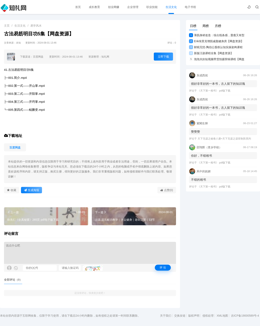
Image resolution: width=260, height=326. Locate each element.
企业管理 (132, 7)
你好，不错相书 (201, 155)
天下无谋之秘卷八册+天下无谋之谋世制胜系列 (224, 138)
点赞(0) (166, 190)
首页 (78, 7)
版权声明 (193, 315)
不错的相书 (198, 179)
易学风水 (36, 25)
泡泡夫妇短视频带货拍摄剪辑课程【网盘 (216, 59)
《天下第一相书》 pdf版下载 (214, 90)
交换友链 (179, 315)
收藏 (11, 190)
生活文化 (171, 7)
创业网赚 (113, 7)
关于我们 (165, 315)
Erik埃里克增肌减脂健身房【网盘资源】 (216, 41)
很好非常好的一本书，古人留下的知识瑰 (218, 83)
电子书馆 (190, 7)
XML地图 (222, 315)
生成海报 (31, 190)
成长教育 (94, 7)
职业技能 (152, 7)
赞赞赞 (195, 131)
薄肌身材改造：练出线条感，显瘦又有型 (216, 35)
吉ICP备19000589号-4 (245, 315)
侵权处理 (208, 315)
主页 (7, 25)
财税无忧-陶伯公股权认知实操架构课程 (216, 47)
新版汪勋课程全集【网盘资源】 (211, 53)
